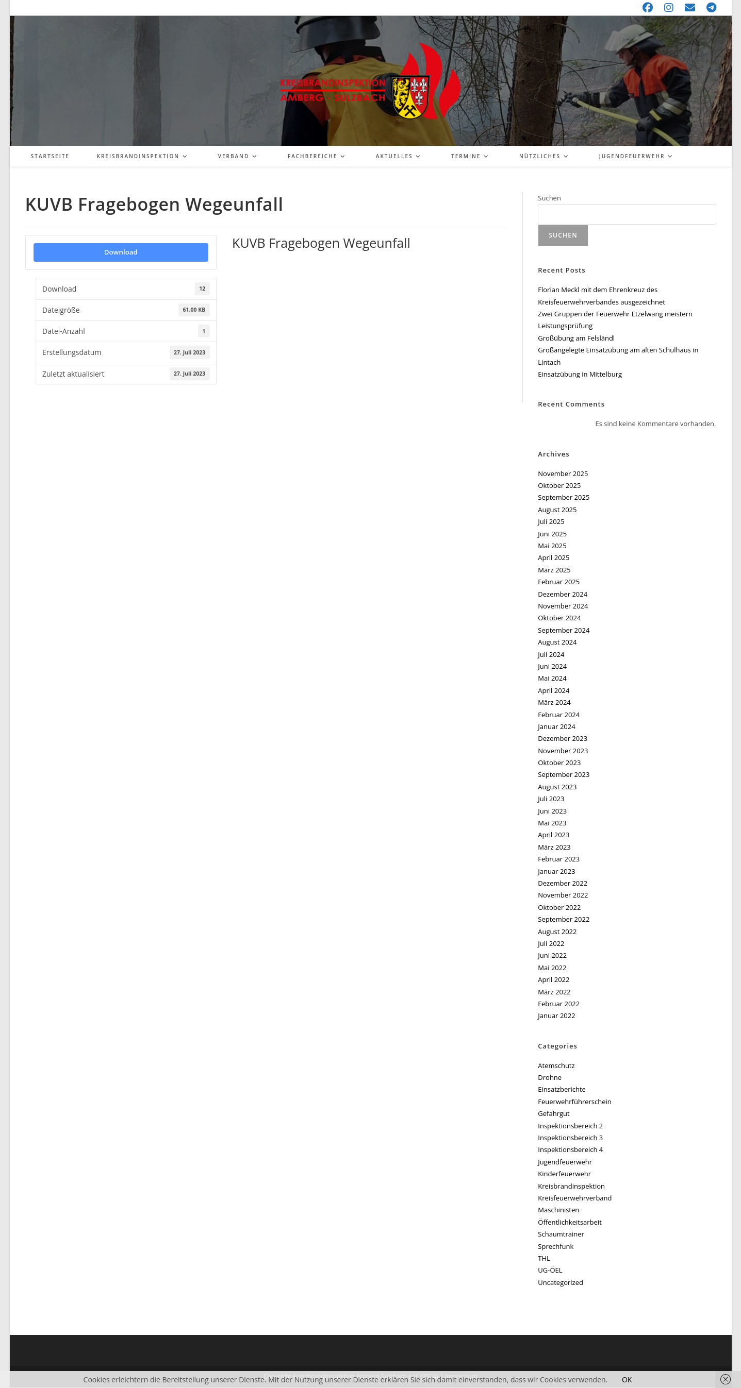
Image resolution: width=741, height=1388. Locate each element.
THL (544, 1258)
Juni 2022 (552, 955)
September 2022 (563, 919)
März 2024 (554, 702)
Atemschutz (556, 1066)
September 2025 (563, 498)
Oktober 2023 (559, 763)
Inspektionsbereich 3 (570, 1138)
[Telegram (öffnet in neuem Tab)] (708, 8)
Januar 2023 (556, 871)
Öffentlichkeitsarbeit (569, 1222)
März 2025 (554, 570)
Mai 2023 (552, 823)
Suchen (549, 198)
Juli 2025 (551, 522)
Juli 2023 (551, 799)
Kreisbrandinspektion (571, 1186)
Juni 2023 (552, 811)
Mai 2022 (552, 968)
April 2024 (553, 691)
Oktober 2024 (559, 618)
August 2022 (557, 932)
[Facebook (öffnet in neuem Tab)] (648, 8)
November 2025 (563, 474)
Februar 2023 (559, 859)
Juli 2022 (551, 944)
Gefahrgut (553, 1114)
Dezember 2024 (562, 594)
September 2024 (563, 630)
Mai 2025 (552, 546)
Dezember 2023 (562, 738)
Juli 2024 (551, 654)
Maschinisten (558, 1210)
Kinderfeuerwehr (564, 1174)
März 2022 (554, 992)
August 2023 (557, 787)
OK (627, 1379)
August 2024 (557, 642)
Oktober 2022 (559, 907)
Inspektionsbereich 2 (570, 1126)
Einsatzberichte (562, 1089)
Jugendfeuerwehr (565, 1162)
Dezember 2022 (562, 883)
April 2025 (553, 558)
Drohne (550, 1077)
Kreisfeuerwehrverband (575, 1198)
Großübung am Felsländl (576, 338)
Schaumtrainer (561, 1234)
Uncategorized (560, 1283)
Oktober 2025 (559, 485)
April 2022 (553, 980)
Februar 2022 (559, 1004)
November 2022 (563, 895)
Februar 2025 (559, 582)
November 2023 (563, 751)
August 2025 (557, 510)
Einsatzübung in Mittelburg (580, 374)
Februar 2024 (559, 715)
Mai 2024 (552, 678)
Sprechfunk (555, 1246)
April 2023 (553, 835)
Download (121, 252)
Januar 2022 (556, 1016)
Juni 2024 (552, 666)
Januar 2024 (556, 727)
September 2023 (563, 775)
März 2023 (554, 847)
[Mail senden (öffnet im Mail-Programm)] (690, 8)
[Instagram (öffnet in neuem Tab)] (669, 8)
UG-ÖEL (550, 1270)
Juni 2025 (552, 534)
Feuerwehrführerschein (574, 1102)
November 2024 (563, 606)
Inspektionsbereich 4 (570, 1150)
